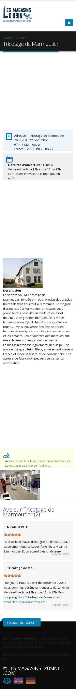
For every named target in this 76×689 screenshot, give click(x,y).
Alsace (21, 38)
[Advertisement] (38, 92)
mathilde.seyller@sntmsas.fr (25, 602)
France (8, 38)
